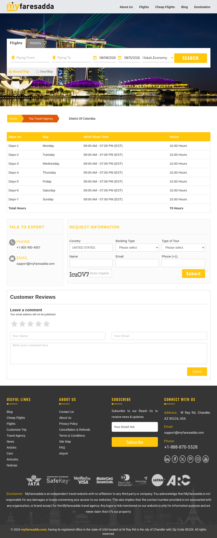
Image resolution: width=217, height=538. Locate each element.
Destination (202, 7)
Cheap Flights (165, 7)
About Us (126, 7)
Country (75, 241)
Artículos (12, 459)
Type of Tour (170, 241)
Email (119, 256)
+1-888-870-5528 (181, 447)
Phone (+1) (170, 256)
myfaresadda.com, (34, 529)
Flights (144, 7)
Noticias (12, 465)
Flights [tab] (16, 43)
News (10, 441)
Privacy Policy (68, 423)
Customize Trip (16, 429)
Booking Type (125, 241)
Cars (10, 453)
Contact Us (66, 411)
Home (13, 118)
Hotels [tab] (35, 43)
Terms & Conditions (72, 435)
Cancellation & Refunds (74, 429)
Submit (197, 371)
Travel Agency (16, 435)
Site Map (65, 441)
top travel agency (41, 118)
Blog (184, 7)
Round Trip (19, 72)
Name (74, 256)
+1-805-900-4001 (28, 247)
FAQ (62, 447)
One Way (44, 72)
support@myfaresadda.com (36, 263)
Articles (12, 447)
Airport (63, 453)
